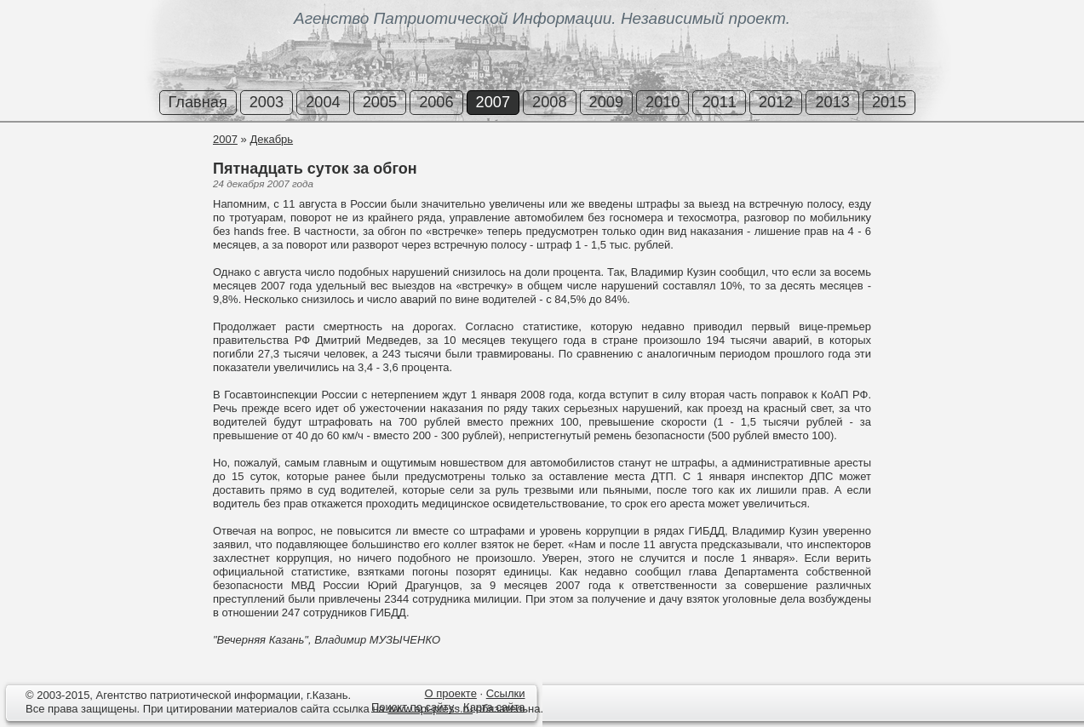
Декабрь (271, 139)
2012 (776, 102)
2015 (889, 102)
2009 (606, 102)
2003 (266, 102)
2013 (832, 102)
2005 (380, 102)
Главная (198, 102)
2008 (549, 102)
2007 (493, 102)
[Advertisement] (102, 195)
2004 (323, 102)
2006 (436, 102)
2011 (719, 102)
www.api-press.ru (430, 708)
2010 (662, 102)
